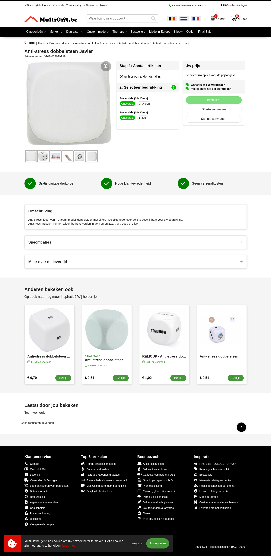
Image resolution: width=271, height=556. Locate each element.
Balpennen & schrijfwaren (155, 502)
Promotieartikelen (60, 43)
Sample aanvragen (213, 118)
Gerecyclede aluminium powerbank (104, 480)
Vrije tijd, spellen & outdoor (155, 518)
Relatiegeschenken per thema (214, 485)
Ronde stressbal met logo (98, 463)
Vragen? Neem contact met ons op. (188, 5)
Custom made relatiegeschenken (216, 502)
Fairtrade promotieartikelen (212, 507)
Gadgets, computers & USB (156, 474)
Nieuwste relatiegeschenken (213, 480)
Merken (54, 31)
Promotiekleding (149, 485)
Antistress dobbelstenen (134, 43)
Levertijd (32, 474)
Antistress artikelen (151, 463)
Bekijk (63, 377)
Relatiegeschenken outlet (211, 469)
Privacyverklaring (37, 513)
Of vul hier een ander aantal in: (140, 76)
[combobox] (118, 18)
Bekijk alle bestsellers (96, 491)
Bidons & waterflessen (153, 469)
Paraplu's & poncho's (152, 496)
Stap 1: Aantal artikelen (140, 66)
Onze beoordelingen (228, 5)
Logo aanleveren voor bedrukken (46, 485)
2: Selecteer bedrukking (148, 87)
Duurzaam (73, 31)
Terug (31, 42)
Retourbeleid (34, 496)
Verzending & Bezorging (41, 480)
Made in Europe (206, 496)
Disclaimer (33, 518)
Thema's (118, 31)
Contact (31, 463)
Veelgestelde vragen (39, 524)
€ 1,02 (147, 378)
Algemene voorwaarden (41, 502)
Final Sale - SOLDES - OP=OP (215, 463)
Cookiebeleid (34, 507)
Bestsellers (203, 474)
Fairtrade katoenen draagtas (100, 474)
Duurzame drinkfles (95, 469)
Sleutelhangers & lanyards (155, 507)
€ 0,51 (89, 378)
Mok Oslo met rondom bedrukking (103, 485)
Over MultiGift (35, 469)
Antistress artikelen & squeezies (95, 43)
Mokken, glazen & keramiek (156, 491)
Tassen (144, 513)
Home (42, 43)
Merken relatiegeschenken (212, 491)
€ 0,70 (32, 378)
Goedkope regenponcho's (155, 480)
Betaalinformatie (36, 491)
